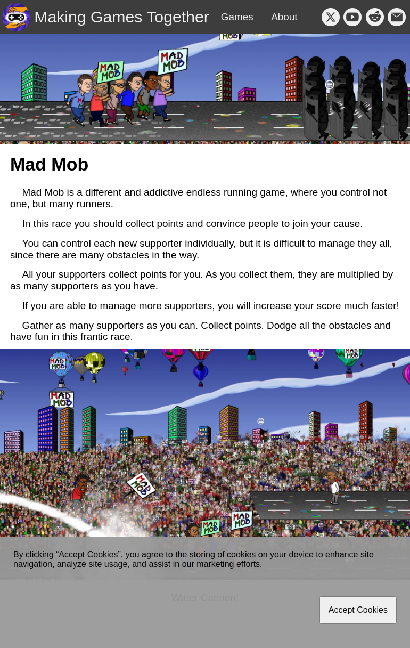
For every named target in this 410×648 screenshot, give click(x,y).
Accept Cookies (358, 609)
